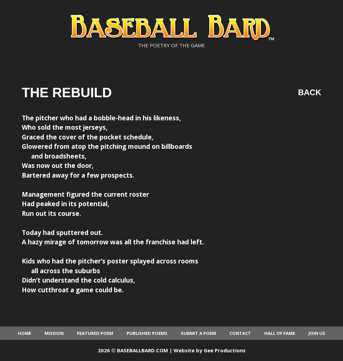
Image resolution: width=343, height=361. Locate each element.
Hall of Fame (279, 333)
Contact (240, 333)
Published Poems (147, 333)
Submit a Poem (198, 333)
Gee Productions (225, 350)
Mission (54, 333)
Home (24, 333)
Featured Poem (95, 333)
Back (309, 92)
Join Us (316, 333)
